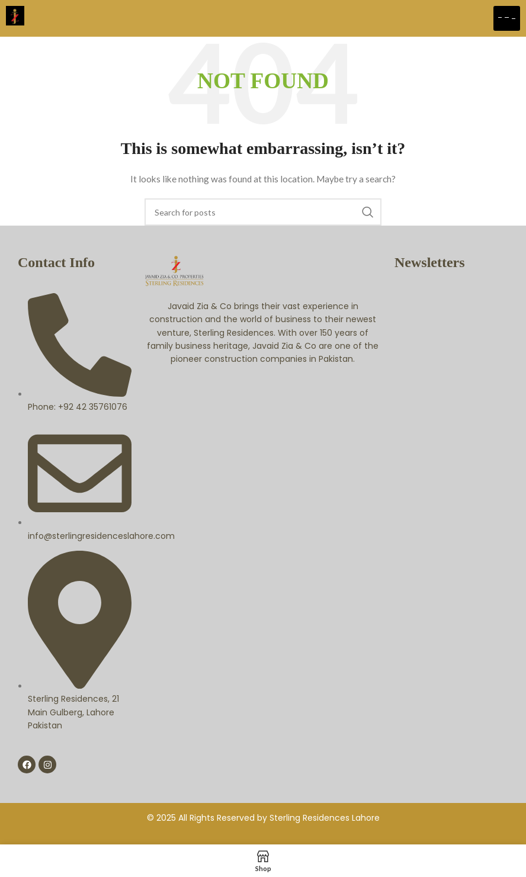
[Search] (263, 212)
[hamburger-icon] (506, 18)
